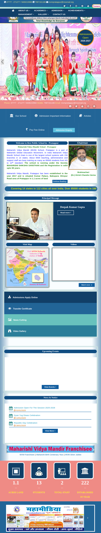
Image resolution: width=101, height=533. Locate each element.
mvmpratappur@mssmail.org (61, 2)
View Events (50, 387)
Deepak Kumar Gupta (71, 207)
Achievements (76, 10)
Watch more (86, 285)
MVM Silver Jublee (73, 455)
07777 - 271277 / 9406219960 (19, 2)
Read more (65, 213)
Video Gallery (19, 331)
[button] (99, 62)
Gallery (43, 14)
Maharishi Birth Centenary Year (49, 455)
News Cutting (19, 320)
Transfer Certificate (22, 309)
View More (50, 431)
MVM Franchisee (27, 455)
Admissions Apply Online (25, 297)
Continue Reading (60, 181)
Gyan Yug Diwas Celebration (27, 415)
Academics (41, 10)
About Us (24, 10)
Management (26, 14)
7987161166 (40, 2)
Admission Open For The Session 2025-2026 (34, 408)
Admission (58, 10)
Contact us (59, 14)
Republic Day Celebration (25, 423)
